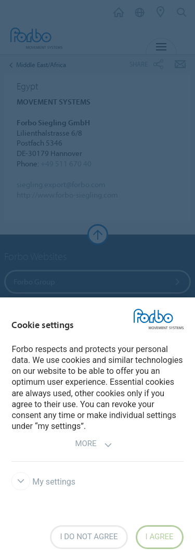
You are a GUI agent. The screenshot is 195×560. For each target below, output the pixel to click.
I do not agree (89, 536)
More (93, 445)
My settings (43, 482)
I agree (160, 536)
